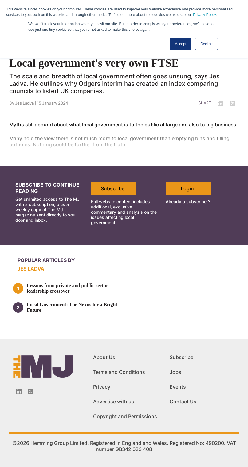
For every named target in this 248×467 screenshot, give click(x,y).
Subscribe (112, 188)
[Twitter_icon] (30, 391)
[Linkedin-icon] (19, 391)
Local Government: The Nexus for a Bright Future (72, 307)
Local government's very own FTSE (94, 63)
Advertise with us (113, 401)
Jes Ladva (31, 269)
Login (187, 188)
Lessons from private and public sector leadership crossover (67, 288)
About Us (104, 357)
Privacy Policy (204, 15)
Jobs (175, 372)
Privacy (101, 387)
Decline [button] (206, 44)
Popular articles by (46, 260)
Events (178, 387)
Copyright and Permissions (125, 416)
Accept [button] (180, 44)
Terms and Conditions (119, 372)
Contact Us (183, 401)
